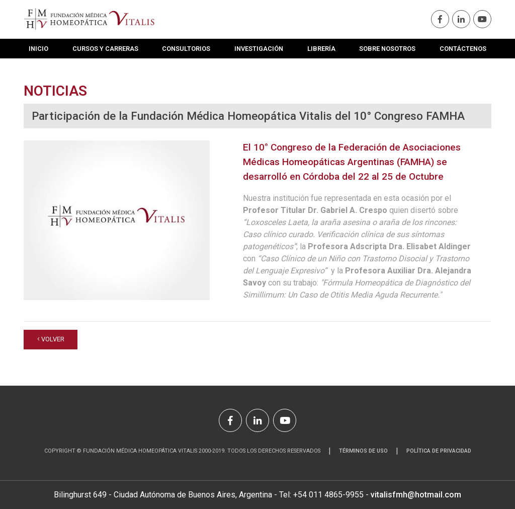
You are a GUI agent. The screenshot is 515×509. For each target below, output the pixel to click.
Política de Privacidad (438, 451)
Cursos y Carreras (105, 48)
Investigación (258, 48)
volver (50, 339)
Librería (321, 48)
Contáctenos (463, 48)
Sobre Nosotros (387, 48)
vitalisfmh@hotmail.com (416, 494)
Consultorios (186, 48)
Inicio (38, 48)
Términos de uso (363, 451)
